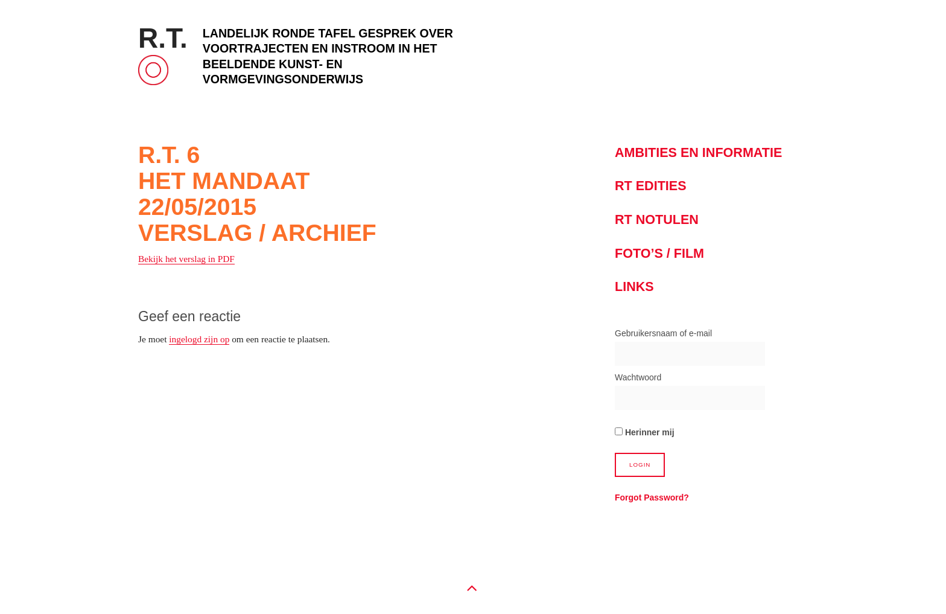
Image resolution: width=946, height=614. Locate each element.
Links (634, 286)
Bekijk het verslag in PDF (186, 259)
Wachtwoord (638, 377)
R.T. (163, 38)
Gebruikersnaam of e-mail (663, 333)
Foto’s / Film (659, 253)
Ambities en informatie (698, 152)
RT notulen (657, 219)
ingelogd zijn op (199, 339)
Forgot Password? (652, 497)
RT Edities (651, 185)
